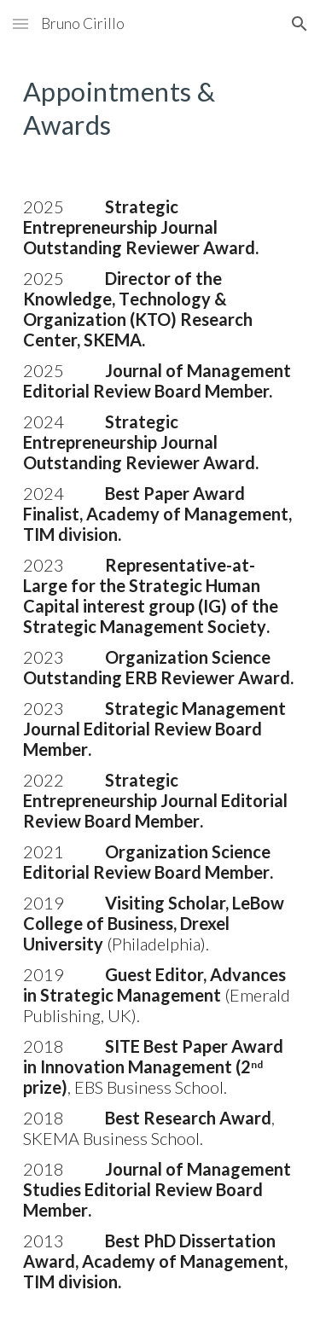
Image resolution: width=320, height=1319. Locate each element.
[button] (20, 23)
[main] (160, 108)
